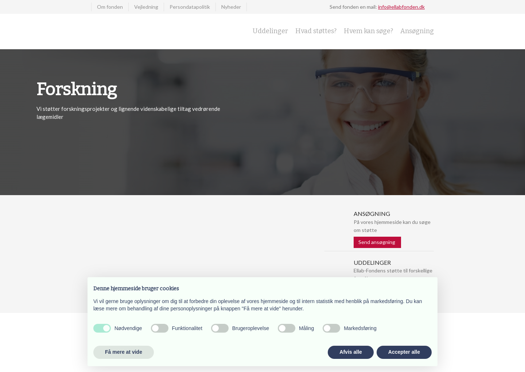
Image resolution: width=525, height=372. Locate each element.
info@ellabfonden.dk (401, 7)
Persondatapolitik (190, 7)
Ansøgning (417, 31)
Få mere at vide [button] (123, 352)
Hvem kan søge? (368, 31)
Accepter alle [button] (404, 352)
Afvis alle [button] (350, 352)
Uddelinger (270, 31)
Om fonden (110, 7)
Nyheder (231, 7)
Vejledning (146, 7)
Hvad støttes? (316, 31)
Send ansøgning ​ (377, 242)
